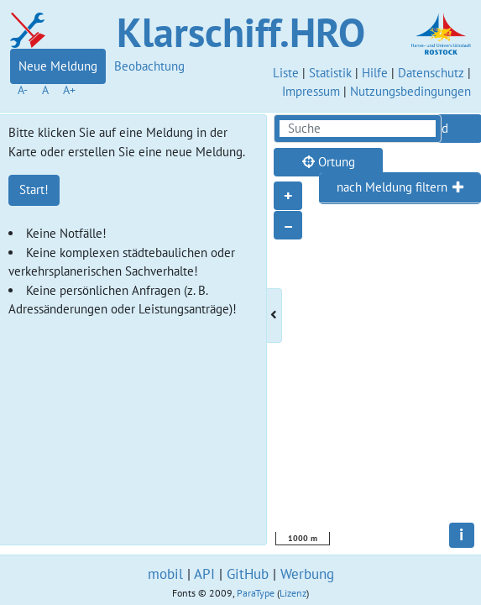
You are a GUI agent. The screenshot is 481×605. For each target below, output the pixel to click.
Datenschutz (431, 73)
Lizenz (293, 593)
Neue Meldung (57, 66)
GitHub (248, 574)
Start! (34, 189)
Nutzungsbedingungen (410, 91)
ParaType (255, 593)
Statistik (330, 73)
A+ (69, 89)
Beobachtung (149, 66)
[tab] (400, 188)
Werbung (307, 574)
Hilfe (375, 73)
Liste (286, 73)
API (204, 574)
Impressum (311, 91)
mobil (165, 574)
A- (23, 89)
